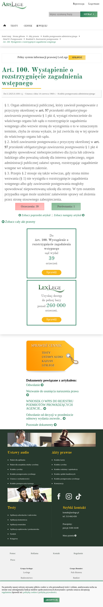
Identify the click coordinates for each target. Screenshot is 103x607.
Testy (14, 26)
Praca (12, 560)
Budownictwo (27, 578)
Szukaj (89, 14)
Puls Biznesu (76, 572)
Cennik (28, 26)
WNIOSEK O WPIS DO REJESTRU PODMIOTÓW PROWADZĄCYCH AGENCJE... (49, 404)
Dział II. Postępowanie (12, 39)
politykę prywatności (47, 592)
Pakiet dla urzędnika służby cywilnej (24, 464)
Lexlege (26, 572)
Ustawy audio (52, 356)
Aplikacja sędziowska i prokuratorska (24, 529)
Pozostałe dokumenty (41, 424)
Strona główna (19, 36)
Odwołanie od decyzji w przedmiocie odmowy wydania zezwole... (49, 416)
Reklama (34, 553)
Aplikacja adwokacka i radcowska (23, 515)
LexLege (48, 365)
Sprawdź (51, 272)
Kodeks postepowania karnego (22, 483)
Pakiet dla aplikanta (17, 460)
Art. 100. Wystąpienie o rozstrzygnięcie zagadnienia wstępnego (29, 42)
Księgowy (14, 539)
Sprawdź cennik (46, 345)
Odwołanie (34, 385)
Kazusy (47, 361)
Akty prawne (34, 36)
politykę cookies (30, 592)
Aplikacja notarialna (18, 524)
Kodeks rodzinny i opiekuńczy (66, 469)
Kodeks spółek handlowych (65, 474)
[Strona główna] (5, 26)
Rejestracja (78, 3)
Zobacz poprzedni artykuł (34, 215)
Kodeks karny (59, 460)
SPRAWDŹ (77, 57)
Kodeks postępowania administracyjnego (60, 36)
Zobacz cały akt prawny (18, 221)
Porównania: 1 (66, 206)
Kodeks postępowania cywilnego (22, 474)
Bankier (76, 578)
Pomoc (13, 553)
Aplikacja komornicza (18, 520)
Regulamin (78, 553)
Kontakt (56, 553)
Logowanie (93, 3)
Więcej (42, 26)
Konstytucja (58, 483)
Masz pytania (69, 535)
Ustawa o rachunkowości (20, 479)
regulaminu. (7, 592)
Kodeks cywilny (16, 469)
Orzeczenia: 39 (30, 206)
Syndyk (13, 534)
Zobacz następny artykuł (69, 215)
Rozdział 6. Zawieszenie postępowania (42, 39)
